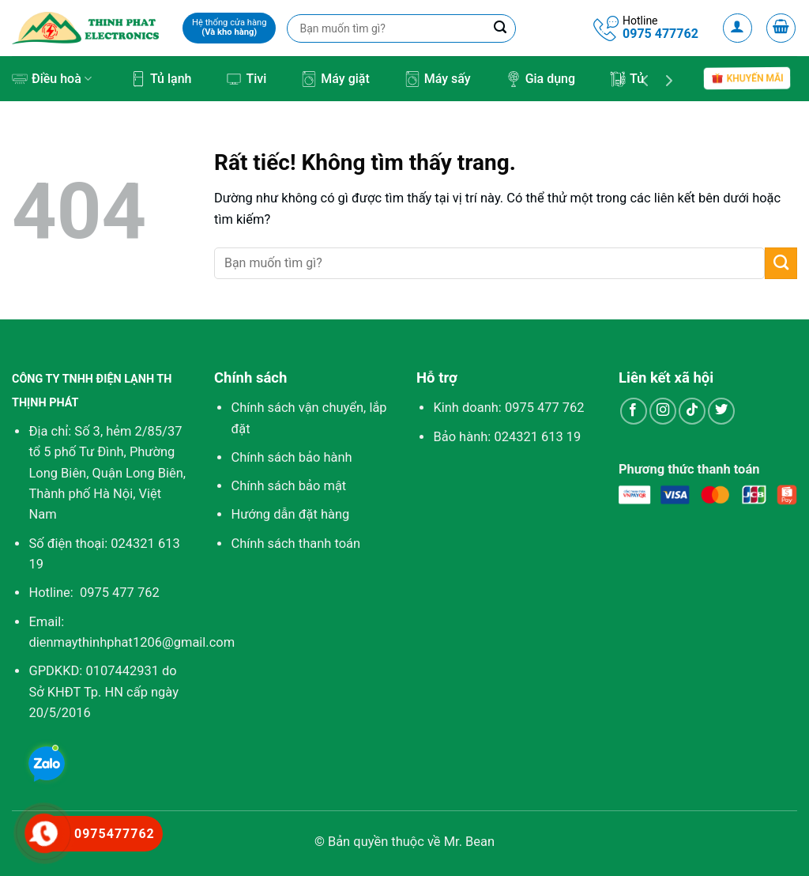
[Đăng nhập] (738, 28)
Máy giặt (335, 79)
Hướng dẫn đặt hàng (290, 514)
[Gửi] (781, 263)
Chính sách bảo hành (291, 457)
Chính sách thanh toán (295, 543)
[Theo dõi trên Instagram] (662, 411)
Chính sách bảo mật (288, 485)
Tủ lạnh (160, 79)
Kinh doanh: (508, 407)
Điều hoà (52, 79)
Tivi (246, 79)
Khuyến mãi (747, 78)
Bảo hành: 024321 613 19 (507, 436)
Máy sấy (437, 79)
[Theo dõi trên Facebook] (633, 411)
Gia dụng (540, 79)
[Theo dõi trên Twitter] (721, 411)
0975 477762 (660, 33)
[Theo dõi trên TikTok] (692, 411)
